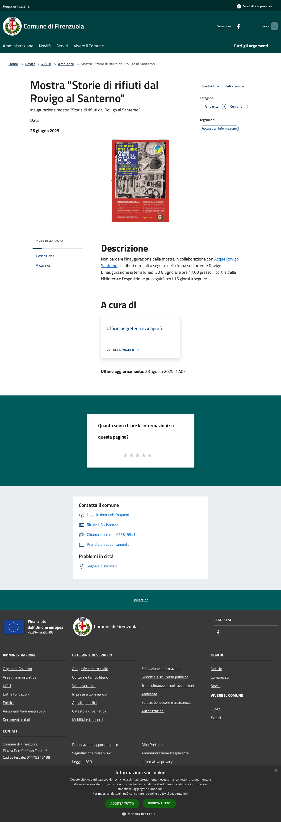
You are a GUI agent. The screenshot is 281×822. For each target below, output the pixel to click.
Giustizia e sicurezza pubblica (165, 677)
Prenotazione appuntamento (95, 744)
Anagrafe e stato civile (90, 668)
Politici (8, 702)
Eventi (216, 717)
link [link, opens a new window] (185, 794)
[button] (140, 814)
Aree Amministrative (19, 677)
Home (13, 64)
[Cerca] (272, 26)
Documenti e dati (16, 719)
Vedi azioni (235, 86)
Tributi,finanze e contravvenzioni (168, 685)
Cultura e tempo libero (90, 677)
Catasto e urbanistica (89, 711)
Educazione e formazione (161, 668)
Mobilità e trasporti (87, 719)
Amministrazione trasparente (165, 753)
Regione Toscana (16, 6)
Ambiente (66, 64)
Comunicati (220, 677)
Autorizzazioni (153, 711)
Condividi (211, 86)
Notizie (216, 668)
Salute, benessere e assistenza (166, 702)
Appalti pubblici (84, 702)
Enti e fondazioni (16, 694)
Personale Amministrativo (24, 711)
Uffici (7, 685)
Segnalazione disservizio (91, 753)
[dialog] (140, 794)
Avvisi (46, 64)
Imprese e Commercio (89, 694)
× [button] (275, 771)
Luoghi (216, 709)
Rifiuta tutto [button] (159, 803)
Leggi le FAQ (82, 761)
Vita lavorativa (84, 685)
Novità (30, 64)
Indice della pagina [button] (49, 240)
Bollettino (140, 600)
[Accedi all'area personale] (254, 6)
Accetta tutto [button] (122, 804)
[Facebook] (230, 26)
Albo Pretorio (152, 744)
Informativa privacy (157, 761)
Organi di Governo (17, 668)
